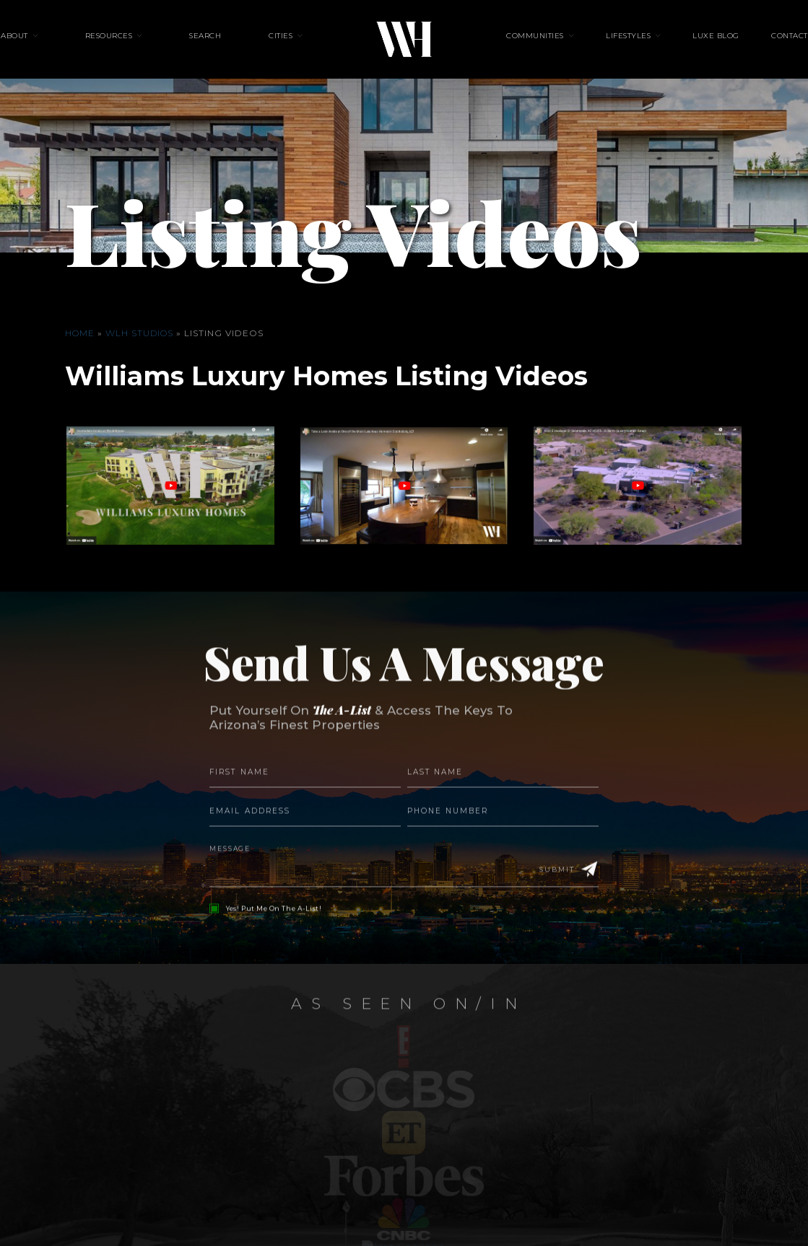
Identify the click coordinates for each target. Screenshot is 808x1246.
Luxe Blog (682, 48)
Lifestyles (611, 48)
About (65, 48)
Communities (535, 48)
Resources (142, 48)
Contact (739, 48)
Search (222, 48)
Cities (280, 48)
